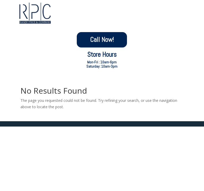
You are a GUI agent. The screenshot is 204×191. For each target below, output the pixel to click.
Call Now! (102, 40)
